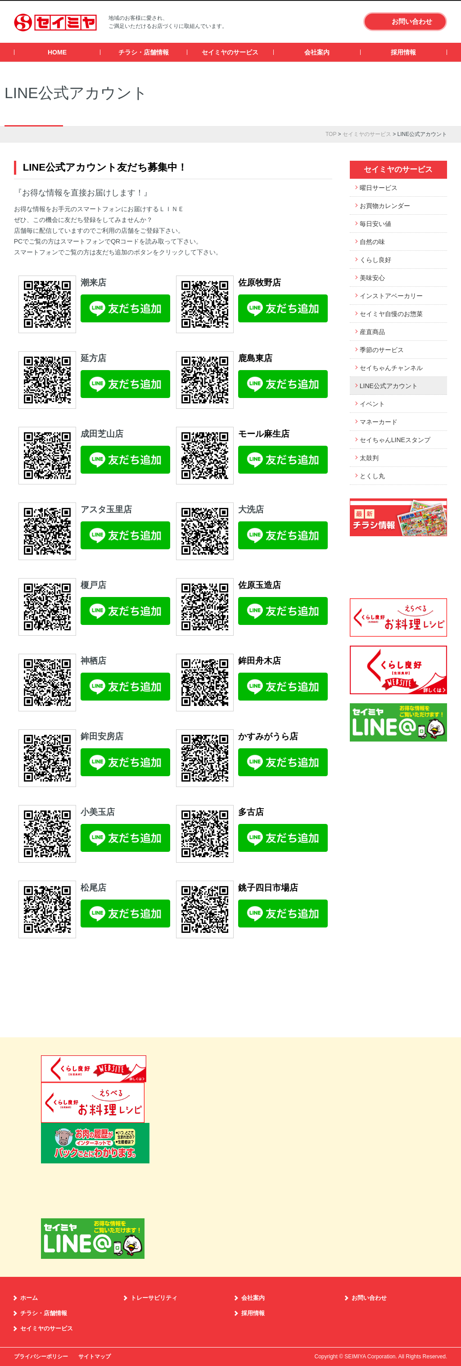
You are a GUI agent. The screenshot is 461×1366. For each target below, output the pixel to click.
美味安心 (372, 277)
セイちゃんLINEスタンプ (395, 439)
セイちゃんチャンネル (391, 367)
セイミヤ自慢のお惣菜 (391, 313)
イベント (372, 403)
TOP (330, 134)
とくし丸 (372, 475)
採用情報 (403, 52)
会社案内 (317, 52)
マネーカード (379, 421)
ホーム (29, 1297)
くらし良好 (375, 259)
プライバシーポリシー (41, 1356)
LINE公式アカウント (389, 385)
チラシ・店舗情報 (143, 52)
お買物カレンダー (385, 205)
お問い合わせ (412, 21)
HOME (57, 52)
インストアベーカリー (391, 295)
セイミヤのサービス (230, 52)
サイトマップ (94, 1356)
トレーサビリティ (154, 1297)
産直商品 (372, 331)
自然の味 (372, 241)
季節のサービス (382, 349)
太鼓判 (369, 457)
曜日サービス (379, 187)
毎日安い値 (375, 223)
